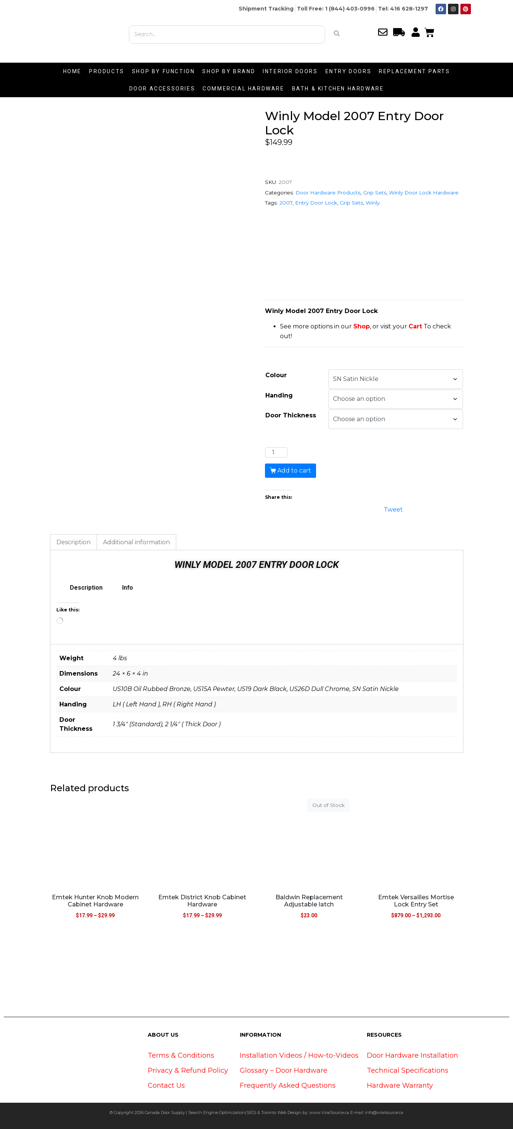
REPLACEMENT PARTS (414, 71)
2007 (285, 203)
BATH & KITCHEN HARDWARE (338, 89)
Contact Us (166, 1085)
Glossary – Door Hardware (283, 1070)
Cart (415, 326)
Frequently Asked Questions (288, 1085)
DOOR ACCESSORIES (162, 89)
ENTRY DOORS (348, 71)
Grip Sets (374, 193)
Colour (276, 375)
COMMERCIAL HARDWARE (243, 89)
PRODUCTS (106, 71)
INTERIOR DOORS (290, 71)
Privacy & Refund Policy (188, 1070)
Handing (279, 395)
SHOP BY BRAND (228, 71)
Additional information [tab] (136, 542)
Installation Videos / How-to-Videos (299, 1055)
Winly (373, 203)
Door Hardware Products (327, 193)
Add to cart (294, 470)
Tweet (393, 509)
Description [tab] (73, 542)
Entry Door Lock (316, 203)
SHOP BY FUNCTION (163, 71)
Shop (361, 326)
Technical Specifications (407, 1070)
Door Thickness (290, 415)
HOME (72, 71)
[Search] (336, 33)
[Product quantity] (276, 452)
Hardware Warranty (400, 1085)
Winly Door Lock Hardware (424, 193)
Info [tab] (127, 587)
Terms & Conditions (181, 1055)
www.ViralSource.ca (329, 1112)
